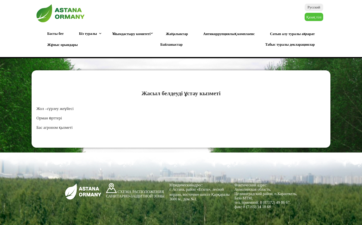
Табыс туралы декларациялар (290, 44)
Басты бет (55, 34)
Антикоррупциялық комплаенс (229, 34)
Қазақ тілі (314, 17)
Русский (314, 7)
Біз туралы (88, 34)
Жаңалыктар (177, 34)
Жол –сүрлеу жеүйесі (55, 108)
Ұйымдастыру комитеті (131, 34)
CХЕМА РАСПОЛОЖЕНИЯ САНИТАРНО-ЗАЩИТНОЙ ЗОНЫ (135, 194)
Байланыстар (171, 44)
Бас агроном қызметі (54, 127)
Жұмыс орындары (62, 45)
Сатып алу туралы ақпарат (292, 34)
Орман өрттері (49, 118)
